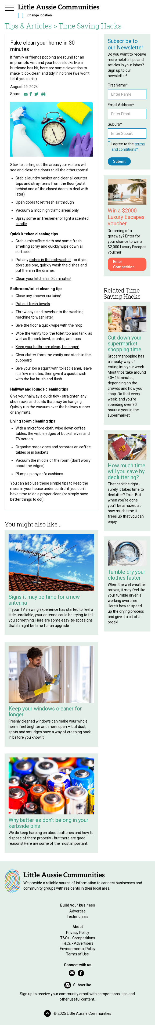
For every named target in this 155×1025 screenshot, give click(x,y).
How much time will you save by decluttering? (126, 471)
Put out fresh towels (33, 304)
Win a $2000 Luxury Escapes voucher (126, 217)
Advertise (77, 911)
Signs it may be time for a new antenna (44, 600)
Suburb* (115, 124)
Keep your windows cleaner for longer (45, 711)
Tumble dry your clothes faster (126, 575)
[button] (9, 7)
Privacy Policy (77, 932)
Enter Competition (124, 264)
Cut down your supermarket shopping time (125, 343)
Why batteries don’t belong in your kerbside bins (48, 823)
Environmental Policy (77, 949)
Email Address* (121, 105)
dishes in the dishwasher (50, 260)
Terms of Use (77, 954)
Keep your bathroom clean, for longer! (47, 347)
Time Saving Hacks (90, 25)
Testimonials (77, 916)
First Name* (118, 85)
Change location (39, 15)
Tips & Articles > (31, 25)
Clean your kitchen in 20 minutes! (43, 278)
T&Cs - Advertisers (77, 943)
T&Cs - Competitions (77, 938)
